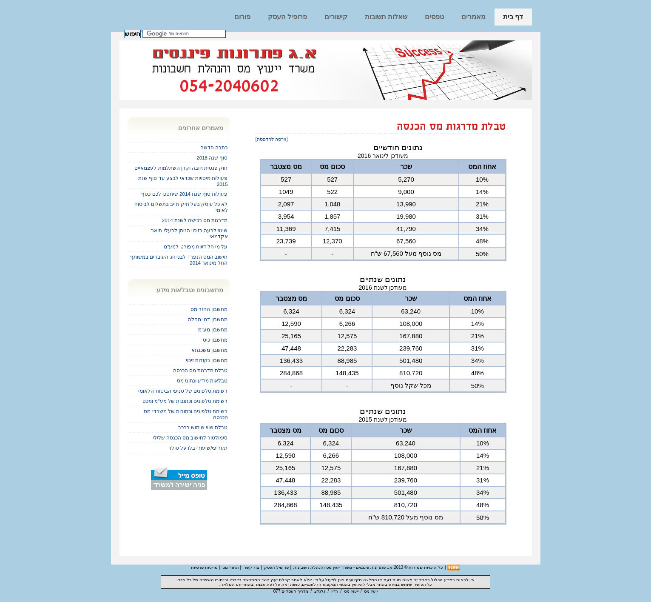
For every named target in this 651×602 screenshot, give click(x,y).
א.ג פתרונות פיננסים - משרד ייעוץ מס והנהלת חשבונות (342, 567)
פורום (242, 16)
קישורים (335, 16)
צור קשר (252, 567)
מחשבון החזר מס (208, 309)
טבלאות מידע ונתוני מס (202, 380)
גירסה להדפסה (272, 139)
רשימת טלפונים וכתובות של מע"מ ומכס (184, 401)
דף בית (513, 16)
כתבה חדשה (213, 147)
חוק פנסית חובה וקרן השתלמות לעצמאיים (180, 168)
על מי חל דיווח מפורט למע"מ (195, 246)
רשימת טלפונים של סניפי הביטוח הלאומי (182, 391)
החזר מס (230, 567)
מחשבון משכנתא (209, 350)
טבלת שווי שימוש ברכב (203, 427)
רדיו (334, 591)
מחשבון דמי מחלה (207, 319)
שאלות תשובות (386, 16)
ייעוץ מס (351, 591)
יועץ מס (371, 591)
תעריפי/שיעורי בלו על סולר (198, 448)
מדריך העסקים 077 (290, 591)
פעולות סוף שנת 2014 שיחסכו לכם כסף (184, 194)
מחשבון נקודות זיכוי (206, 360)
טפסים (434, 16)
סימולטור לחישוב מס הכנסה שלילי (190, 437)
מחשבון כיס (215, 339)
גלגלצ (319, 591)
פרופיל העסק (287, 16)
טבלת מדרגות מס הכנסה (451, 127)
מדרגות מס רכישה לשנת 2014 (195, 220)
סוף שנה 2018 (211, 157)
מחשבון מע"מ (212, 329)
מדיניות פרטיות (204, 567)
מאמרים (473, 16)
